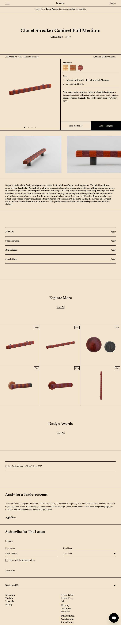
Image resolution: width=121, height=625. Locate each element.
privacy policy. (28, 560)
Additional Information (104, 57)
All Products (11, 57)
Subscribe (10, 571)
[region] (60, 585)
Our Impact (66, 609)
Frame (70, 622)
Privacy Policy (67, 595)
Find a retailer (75, 126)
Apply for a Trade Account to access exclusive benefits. (60, 9)
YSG (20, 57)
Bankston (60, 3)
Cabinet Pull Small (73, 80)
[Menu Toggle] (7, 3)
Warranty (65, 606)
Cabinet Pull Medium (97, 80)
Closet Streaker (31, 57)
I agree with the (21, 560)
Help (63, 601)
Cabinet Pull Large (73, 84)
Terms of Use (67, 598)
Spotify (8, 604)
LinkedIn (9, 601)
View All (61, 307)
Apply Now (10, 517)
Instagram (10, 595)
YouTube (9, 598)
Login (113, 3)
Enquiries (65, 612)
